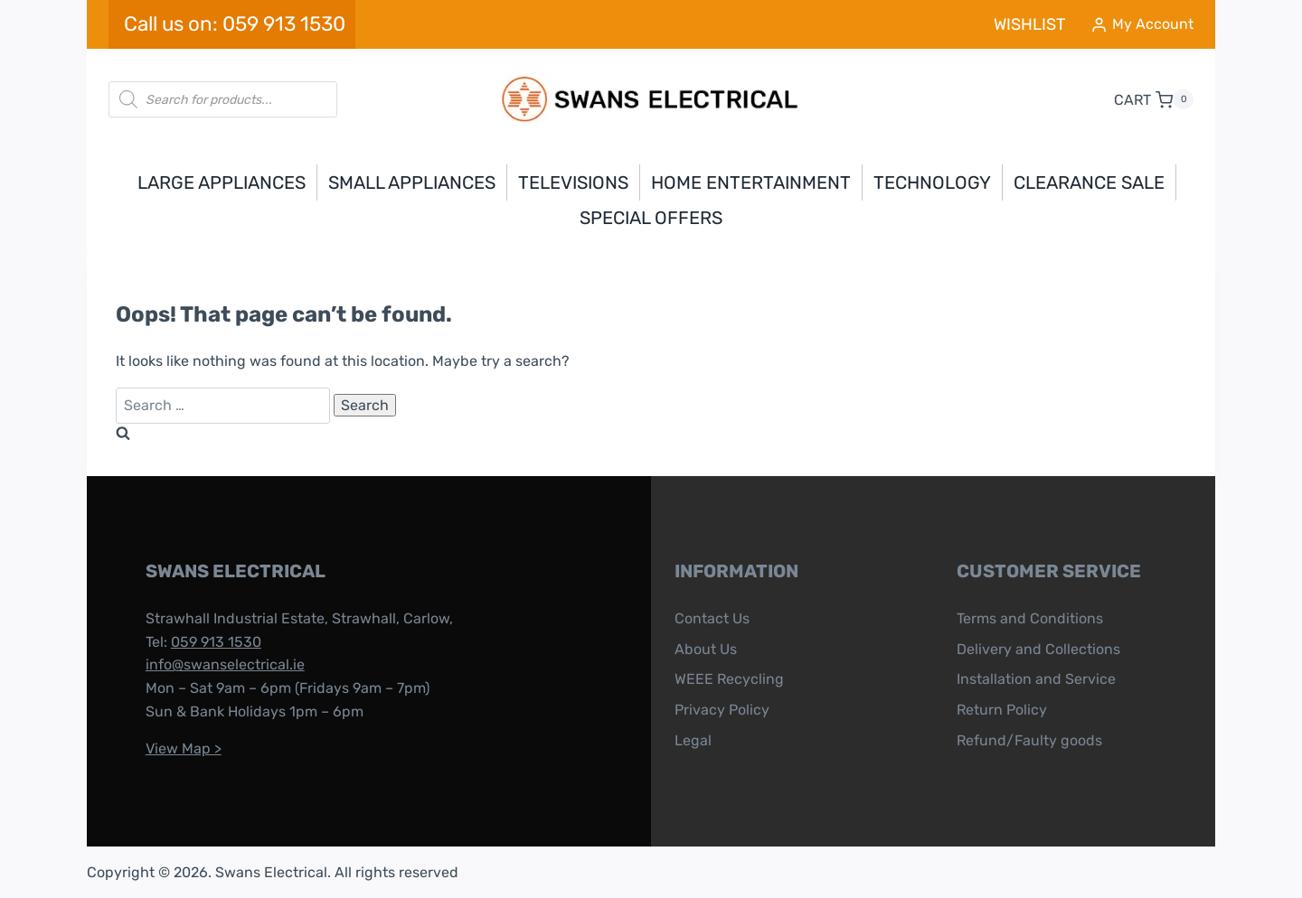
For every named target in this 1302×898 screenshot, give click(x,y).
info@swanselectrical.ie (218, 664)
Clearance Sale (1089, 182)
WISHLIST (1029, 24)
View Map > (177, 748)
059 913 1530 (210, 641)
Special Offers (651, 218)
